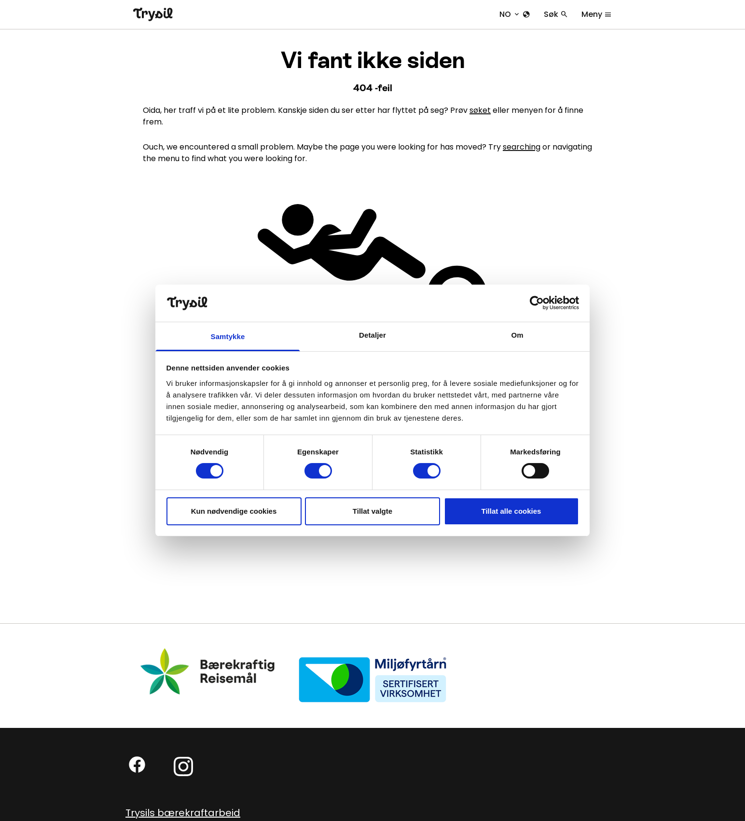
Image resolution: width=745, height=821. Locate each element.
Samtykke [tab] (228, 336)
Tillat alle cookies (511, 511)
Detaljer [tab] (372, 335)
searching (521, 146)
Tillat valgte (372, 511)
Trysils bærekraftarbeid (182, 813)
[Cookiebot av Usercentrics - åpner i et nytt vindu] (537, 303)
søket (480, 110)
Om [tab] (517, 335)
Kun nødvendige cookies (234, 511)
